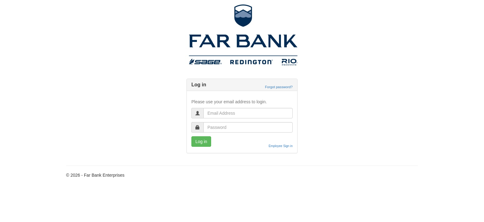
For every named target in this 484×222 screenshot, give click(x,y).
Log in (201, 141)
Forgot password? (279, 87)
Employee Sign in (281, 146)
